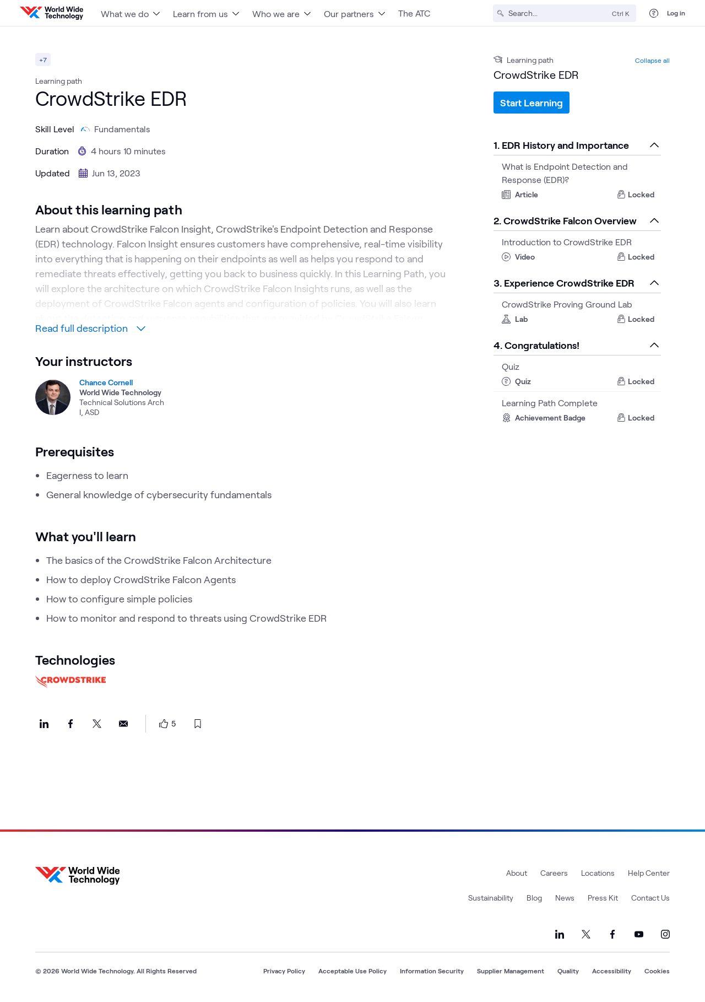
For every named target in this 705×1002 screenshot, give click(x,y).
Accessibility (611, 970)
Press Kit (603, 897)
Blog (534, 897)
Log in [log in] (676, 13)
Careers (554, 872)
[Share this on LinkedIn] (44, 723)
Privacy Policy (284, 970)
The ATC (414, 13)
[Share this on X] (97, 723)
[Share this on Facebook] (70, 723)
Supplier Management (510, 970)
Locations (598, 872)
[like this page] (163, 723)
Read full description (90, 328)
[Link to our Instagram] (665, 934)
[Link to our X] (586, 934)
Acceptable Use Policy (352, 970)
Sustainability (490, 897)
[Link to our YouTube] (638, 934)
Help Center (649, 872)
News (564, 897)
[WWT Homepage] (51, 13)
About (516, 872)
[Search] (558, 13)
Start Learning (531, 102)
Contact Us (650, 897)
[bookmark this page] (197, 723)
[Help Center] (653, 13)
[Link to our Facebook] (612, 934)
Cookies (657, 970)
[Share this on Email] (123, 723)
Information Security (432, 970)
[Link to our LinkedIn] (559, 934)
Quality (568, 970)
